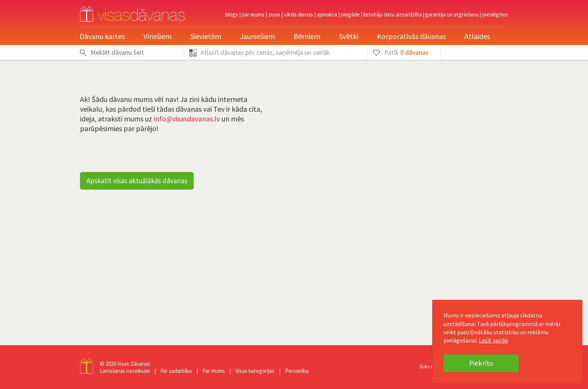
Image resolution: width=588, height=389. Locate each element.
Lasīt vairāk (493, 340)
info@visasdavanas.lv (187, 118)
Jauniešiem (257, 36)
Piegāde (350, 14)
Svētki (348, 36)
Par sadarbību (176, 370)
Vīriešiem (157, 36)
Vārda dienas (298, 14)
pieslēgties (495, 14)
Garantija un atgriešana (451, 14)
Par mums (253, 14)
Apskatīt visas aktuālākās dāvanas (136, 180)
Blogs (231, 14)
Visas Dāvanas (133, 363)
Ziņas (274, 14)
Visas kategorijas (254, 370)
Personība (297, 370)
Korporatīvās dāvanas (411, 36)
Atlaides (477, 36)
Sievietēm (205, 36)
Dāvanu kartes (102, 36)
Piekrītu (481, 363)
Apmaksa (327, 14)
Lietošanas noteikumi (125, 370)
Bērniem (307, 36)
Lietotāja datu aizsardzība (392, 14)
